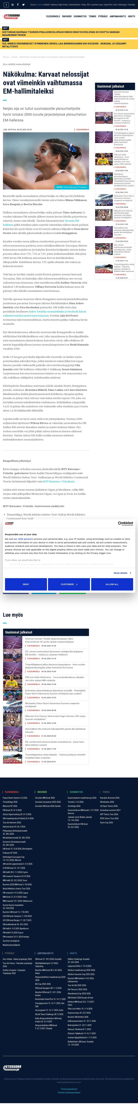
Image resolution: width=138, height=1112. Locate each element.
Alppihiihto (108, 5)
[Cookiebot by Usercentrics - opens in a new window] (120, 523)
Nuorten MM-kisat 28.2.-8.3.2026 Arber (48, 980)
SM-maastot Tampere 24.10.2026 (16, 885)
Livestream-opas (96, 5)
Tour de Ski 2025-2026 (77, 994)
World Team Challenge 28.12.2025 (49, 1023)
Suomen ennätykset (11, 950)
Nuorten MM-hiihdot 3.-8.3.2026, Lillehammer (81, 988)
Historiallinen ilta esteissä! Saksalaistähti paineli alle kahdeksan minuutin (55, 739)
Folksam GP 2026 (10, 862)
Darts (115, 5)
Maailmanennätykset (11, 954)
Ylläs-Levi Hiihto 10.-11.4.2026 (80, 1017)
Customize (69, 584)
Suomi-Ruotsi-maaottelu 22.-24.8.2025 (13, 915)
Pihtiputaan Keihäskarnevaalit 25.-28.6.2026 (15, 841)
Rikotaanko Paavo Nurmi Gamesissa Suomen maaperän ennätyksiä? (52, 714)
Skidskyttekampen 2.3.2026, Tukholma (46, 973)
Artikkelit (46, 5)
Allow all (112, 584)
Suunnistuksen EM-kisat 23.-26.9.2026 (78, 834)
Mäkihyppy (122, 5)
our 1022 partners (23, 539)
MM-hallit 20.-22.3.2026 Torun (15, 889)
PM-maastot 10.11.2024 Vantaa (16, 945)
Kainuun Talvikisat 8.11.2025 (79, 1038)
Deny (26, 584)
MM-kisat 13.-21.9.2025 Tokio (15, 906)
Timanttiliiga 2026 (10, 811)
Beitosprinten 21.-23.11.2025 (79, 1034)
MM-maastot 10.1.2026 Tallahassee (17, 910)
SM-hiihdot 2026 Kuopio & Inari (80, 1006)
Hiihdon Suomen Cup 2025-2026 (81, 983)
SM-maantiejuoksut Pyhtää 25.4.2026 (18, 827)
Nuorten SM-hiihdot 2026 (78, 1026)
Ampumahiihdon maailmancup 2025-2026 (50, 987)
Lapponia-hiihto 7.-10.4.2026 (79, 975)
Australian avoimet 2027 (110, 819)
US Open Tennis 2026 (109, 815)
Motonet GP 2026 (10, 815)
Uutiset (40, 5)
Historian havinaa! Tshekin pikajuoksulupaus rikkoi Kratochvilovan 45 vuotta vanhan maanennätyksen (60, 33)
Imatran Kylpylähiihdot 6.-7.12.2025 (82, 1046)
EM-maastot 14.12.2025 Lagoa (15, 901)
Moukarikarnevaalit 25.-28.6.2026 (16, 846)
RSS (88, 5)
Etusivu (33, 5)
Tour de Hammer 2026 (12, 831)
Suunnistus (80, 19)
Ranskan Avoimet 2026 (109, 806)
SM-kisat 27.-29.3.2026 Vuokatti (48, 968)
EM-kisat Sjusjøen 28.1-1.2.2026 (48, 997)
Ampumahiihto (118, 19)
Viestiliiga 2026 (74, 815)
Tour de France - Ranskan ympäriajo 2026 (17, 973)
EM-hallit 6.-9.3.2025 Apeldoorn (16, 937)
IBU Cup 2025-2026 (43, 993)
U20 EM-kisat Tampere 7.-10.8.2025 (17, 925)
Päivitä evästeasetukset (69, 1101)
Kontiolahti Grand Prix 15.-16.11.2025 (50, 1008)
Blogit (65, 5)
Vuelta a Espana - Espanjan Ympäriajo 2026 (14, 980)
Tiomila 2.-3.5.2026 (76, 811)
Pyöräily (103, 19)
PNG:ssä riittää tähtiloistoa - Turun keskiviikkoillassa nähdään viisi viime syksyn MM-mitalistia (54, 688)
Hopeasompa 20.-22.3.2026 (79, 1021)
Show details (120, 573)
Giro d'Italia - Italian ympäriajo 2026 (17, 968)
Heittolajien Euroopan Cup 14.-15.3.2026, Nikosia (13, 867)
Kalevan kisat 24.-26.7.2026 (14, 835)
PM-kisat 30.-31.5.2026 (12, 819)
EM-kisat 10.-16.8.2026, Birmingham (17, 857)
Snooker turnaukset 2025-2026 (48, 811)
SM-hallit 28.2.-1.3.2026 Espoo (15, 881)
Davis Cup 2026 (106, 831)
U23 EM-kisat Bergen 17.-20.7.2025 (17, 929)
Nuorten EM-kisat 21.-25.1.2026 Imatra (48, 1002)
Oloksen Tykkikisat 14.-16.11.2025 (82, 1042)
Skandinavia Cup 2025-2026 (79, 1002)
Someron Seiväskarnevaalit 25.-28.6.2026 (14, 852)
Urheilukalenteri (74, 5)
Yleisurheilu (53, 19)
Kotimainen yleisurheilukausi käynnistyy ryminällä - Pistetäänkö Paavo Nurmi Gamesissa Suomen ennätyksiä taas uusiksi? (55, 701)
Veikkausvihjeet (56, 5)
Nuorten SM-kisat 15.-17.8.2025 (16, 921)
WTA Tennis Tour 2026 (109, 827)
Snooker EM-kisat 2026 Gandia (48, 815)
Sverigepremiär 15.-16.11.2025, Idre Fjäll (49, 1013)
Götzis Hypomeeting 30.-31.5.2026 (17, 823)
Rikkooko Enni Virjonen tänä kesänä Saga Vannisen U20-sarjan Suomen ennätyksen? (55, 726)
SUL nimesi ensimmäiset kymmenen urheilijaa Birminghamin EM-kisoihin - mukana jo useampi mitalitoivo (64, 45)
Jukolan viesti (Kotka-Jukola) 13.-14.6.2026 (80, 827)
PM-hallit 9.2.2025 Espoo (13, 941)
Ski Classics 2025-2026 (77, 998)
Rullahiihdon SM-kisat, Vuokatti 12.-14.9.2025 (81, 1052)
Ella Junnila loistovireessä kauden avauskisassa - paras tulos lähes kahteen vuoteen (54, 752)
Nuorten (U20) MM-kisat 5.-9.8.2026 (17, 893)
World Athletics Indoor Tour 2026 (16, 897)
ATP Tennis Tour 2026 (109, 823)
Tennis (92, 19)
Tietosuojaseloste (69, 1098)
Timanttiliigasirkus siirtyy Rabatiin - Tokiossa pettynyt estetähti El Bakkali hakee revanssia (55, 765)
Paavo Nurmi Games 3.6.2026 (15, 806)
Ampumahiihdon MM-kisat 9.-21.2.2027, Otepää (46, 1035)
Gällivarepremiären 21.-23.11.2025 (82, 1030)
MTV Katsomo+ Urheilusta (59, 481)
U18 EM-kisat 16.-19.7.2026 (14, 877)
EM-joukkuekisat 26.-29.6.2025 (15, 933)
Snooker (67, 19)
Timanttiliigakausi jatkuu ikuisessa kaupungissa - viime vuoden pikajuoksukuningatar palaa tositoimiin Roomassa (55, 675)
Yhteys (83, 5)
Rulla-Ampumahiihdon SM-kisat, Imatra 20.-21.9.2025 (48, 1029)
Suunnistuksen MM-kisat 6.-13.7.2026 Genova (83, 820)
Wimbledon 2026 (107, 811)
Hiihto (131, 19)
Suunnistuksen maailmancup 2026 (82, 806)
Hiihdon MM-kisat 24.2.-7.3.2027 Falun (81, 1012)
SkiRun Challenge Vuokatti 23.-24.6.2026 (79, 969)
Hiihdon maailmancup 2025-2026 (81, 979)
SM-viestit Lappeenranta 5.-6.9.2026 (17, 873)
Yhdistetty (131, 5)
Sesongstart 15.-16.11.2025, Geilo (49, 1019)
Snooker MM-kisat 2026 (45, 806)
